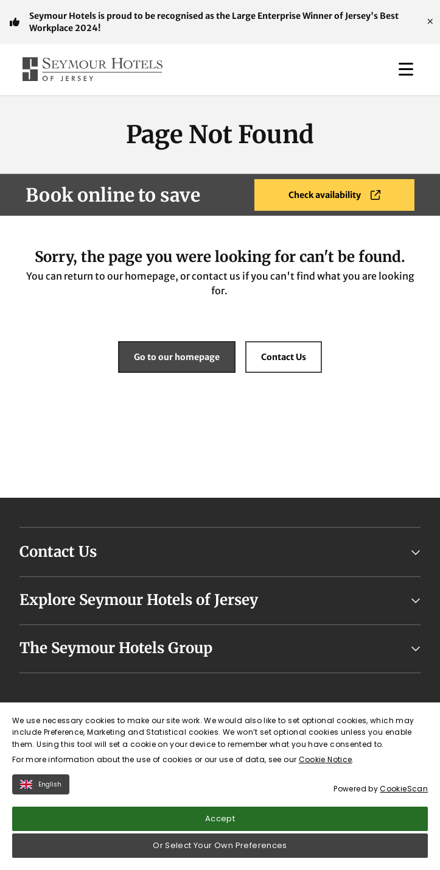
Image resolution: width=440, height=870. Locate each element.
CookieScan (404, 788)
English (40, 784)
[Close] (430, 22)
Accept (220, 818)
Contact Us (283, 357)
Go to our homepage (177, 357)
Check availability (334, 194)
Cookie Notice (325, 759)
